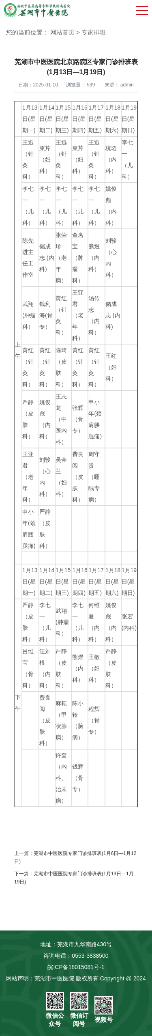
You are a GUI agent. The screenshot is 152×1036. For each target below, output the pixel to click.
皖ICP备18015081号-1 (75, 967)
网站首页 (62, 32)
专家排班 (93, 32)
